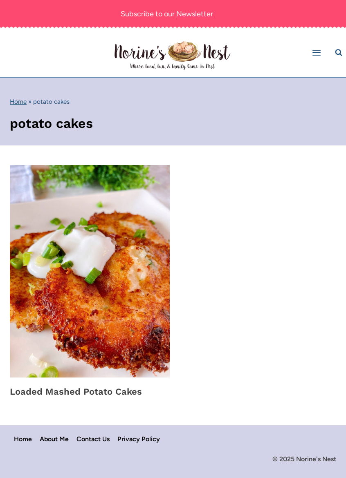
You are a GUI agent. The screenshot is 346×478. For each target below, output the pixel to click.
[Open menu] (317, 52)
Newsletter (194, 13)
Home (18, 101)
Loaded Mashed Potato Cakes (76, 391)
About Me (54, 439)
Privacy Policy (138, 439)
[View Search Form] (338, 52)
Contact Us (93, 439)
